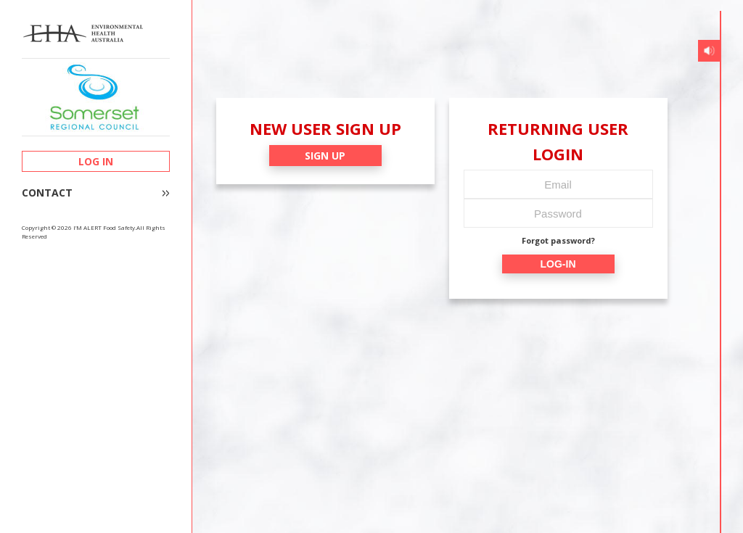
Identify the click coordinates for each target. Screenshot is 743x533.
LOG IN (95, 161)
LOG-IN (558, 264)
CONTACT (47, 192)
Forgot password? (558, 240)
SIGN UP (325, 155)
